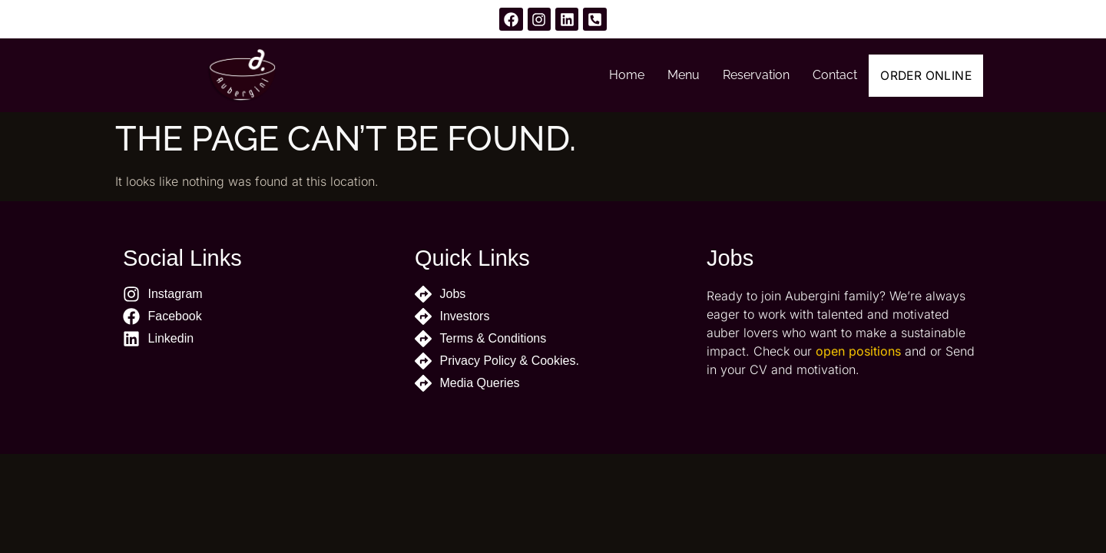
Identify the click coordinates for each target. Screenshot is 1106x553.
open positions (858, 359)
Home (613, 75)
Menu (670, 75)
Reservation (742, 75)
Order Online (919, 75)
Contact (821, 75)
